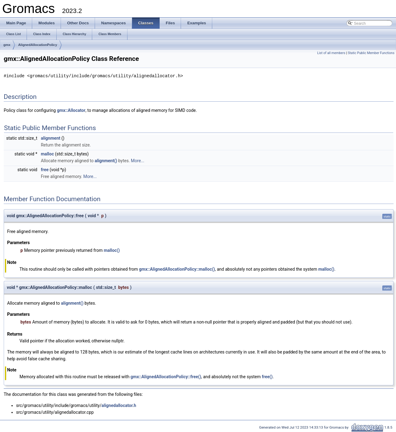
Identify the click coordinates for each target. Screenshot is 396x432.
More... (137, 160)
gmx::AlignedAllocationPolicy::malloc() (177, 268)
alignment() (106, 160)
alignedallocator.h (118, 405)
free (45, 169)
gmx (7, 45)
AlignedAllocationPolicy (37, 45)
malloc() (112, 250)
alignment (50, 137)
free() (267, 376)
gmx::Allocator (71, 110)
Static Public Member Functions (371, 53)
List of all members (331, 53)
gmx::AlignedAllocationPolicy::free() (166, 376)
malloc (47, 153)
